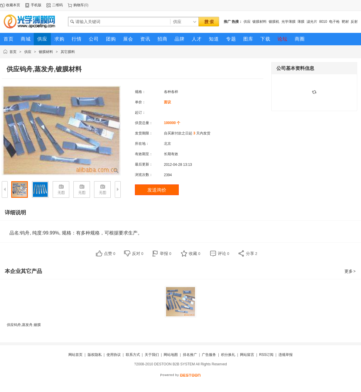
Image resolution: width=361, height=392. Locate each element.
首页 (13, 52)
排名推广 (190, 355)
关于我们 (152, 355)
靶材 (345, 22)
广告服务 (209, 355)
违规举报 (285, 355)
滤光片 (312, 22)
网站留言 (247, 355)
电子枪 (334, 22)
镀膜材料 (259, 22)
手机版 (36, 5)
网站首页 (75, 355)
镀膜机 (274, 22)
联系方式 (133, 355)
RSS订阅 (266, 355)
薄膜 (300, 22)
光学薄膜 (288, 22)
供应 (247, 22)
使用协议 (114, 355)
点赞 (109, 253)
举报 (165, 253)
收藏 (194, 253)
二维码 (57, 5)
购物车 (78, 5)
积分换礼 (228, 355)
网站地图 (171, 355)
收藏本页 (13, 5)
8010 (323, 22)
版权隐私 (95, 355)
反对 (138, 253)
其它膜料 (68, 52)
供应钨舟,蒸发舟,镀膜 (24, 325)
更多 (350, 271)
